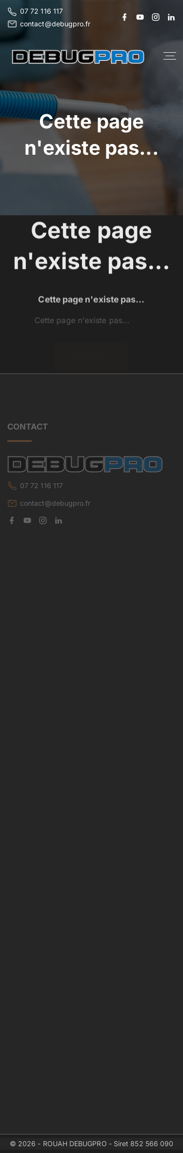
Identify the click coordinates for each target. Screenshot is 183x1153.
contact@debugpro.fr (55, 24)
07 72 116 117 (41, 11)
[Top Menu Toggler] (170, 56)
